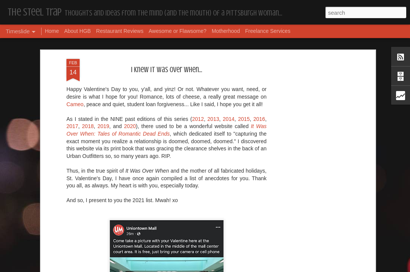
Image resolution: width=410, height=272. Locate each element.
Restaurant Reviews (119, 31)
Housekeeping (184, 255)
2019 (103, 66)
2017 (72, 66)
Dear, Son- (58, 249)
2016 (259, 58)
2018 (88, 66)
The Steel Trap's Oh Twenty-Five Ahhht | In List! (324, 244)
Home (52, 31)
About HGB (77, 31)
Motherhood (226, 31)
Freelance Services (267, 31)
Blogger (229, 268)
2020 (130, 66)
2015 (244, 58)
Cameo (74, 43)
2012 (198, 58)
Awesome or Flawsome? (178, 31)
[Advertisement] (308, 117)
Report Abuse (251, 268)
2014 (228, 58)
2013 (213, 58)
